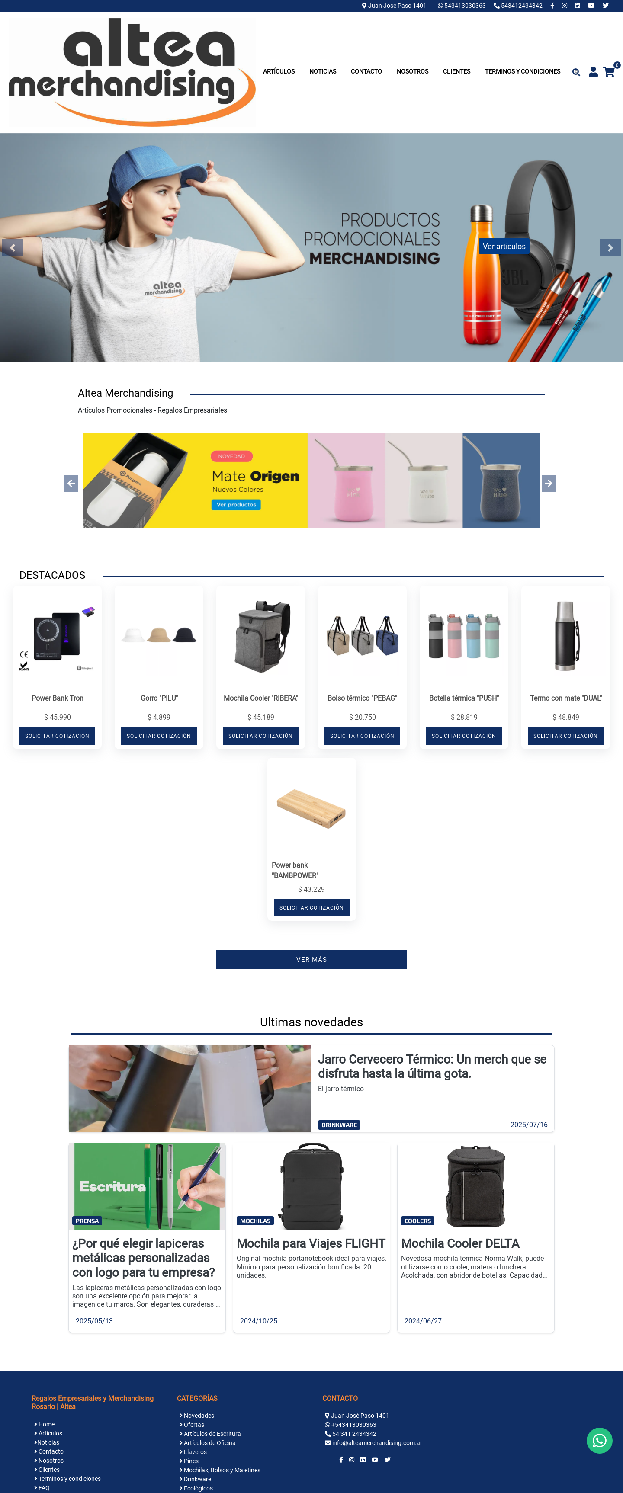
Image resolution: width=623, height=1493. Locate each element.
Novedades (197, 1415)
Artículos (279, 71)
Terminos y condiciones (522, 71)
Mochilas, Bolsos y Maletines (220, 1470)
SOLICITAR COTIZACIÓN (57, 736)
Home (44, 1424)
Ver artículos (504, 245)
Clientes (456, 71)
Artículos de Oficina (208, 1442)
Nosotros (412, 71)
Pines (189, 1461)
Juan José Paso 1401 (394, 5)
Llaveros (193, 1451)
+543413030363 (353, 1424)
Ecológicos (196, 1488)
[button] (71, 483)
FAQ (42, 1487)
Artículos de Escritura (210, 1433)
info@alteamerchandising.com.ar (377, 1442)
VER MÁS (311, 960)
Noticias (322, 71)
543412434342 (519, 5)
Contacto (366, 71)
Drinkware (195, 1479)
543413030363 (462, 5)
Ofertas (192, 1424)
